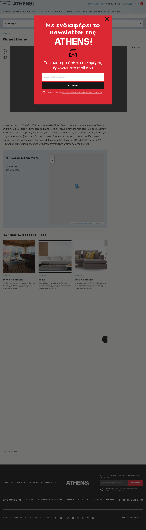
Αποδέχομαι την (75, 93)
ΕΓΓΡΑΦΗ (73, 85)
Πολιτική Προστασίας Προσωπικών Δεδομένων (82, 92)
